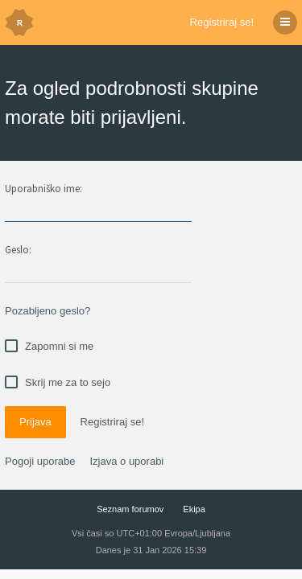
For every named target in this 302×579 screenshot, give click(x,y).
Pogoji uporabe (40, 461)
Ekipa (194, 509)
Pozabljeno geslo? (47, 311)
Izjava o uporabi (126, 461)
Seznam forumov (130, 509)
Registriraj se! (222, 22)
